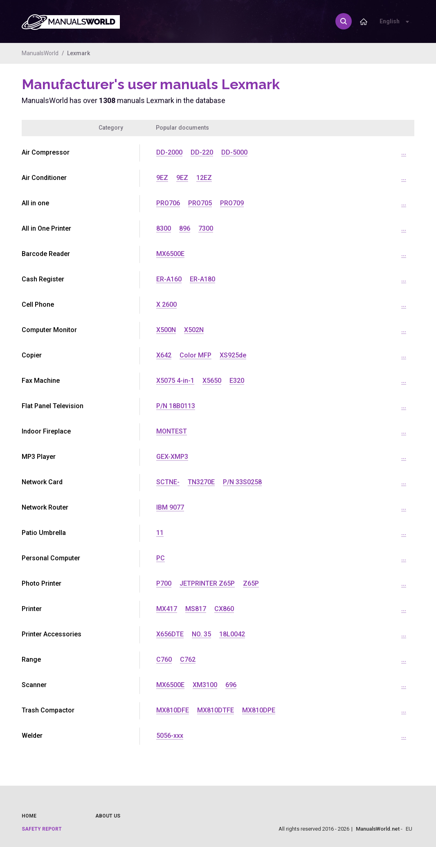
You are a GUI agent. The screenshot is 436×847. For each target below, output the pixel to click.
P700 (163, 583)
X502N (194, 330)
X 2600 (166, 304)
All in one (35, 203)
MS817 (195, 609)
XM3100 (205, 685)
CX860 (224, 609)
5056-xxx (169, 735)
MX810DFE (172, 710)
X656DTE (170, 634)
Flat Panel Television (52, 406)
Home (29, 816)
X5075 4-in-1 (175, 380)
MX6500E (170, 254)
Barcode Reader (46, 254)
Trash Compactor (48, 710)
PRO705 (200, 203)
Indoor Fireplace (46, 431)
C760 (164, 659)
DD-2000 (169, 152)
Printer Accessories (51, 634)
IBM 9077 (170, 507)
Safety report (42, 829)
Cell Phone (38, 304)
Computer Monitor (49, 330)
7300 (205, 228)
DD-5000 (234, 152)
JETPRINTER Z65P (207, 583)
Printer (32, 609)
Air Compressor (46, 152)
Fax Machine (41, 380)
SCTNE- (168, 482)
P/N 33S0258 (242, 482)
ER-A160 (169, 279)
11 (160, 533)
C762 (188, 659)
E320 (236, 380)
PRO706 (168, 203)
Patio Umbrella (44, 533)
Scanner (34, 685)
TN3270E (201, 482)
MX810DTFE (215, 710)
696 (230, 685)
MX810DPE (258, 710)
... (403, 152)
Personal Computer (51, 558)
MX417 (166, 609)
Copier (32, 355)
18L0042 (232, 634)
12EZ (204, 178)
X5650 (211, 380)
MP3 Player (39, 457)
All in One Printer (46, 228)
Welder (32, 735)
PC (160, 558)
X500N (166, 330)
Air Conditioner (44, 178)
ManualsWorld (40, 53)
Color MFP (195, 355)
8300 (163, 228)
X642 (163, 355)
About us (107, 816)
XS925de (233, 355)
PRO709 (232, 203)
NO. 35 (201, 634)
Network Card (42, 482)
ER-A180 (202, 279)
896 (184, 228)
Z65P (251, 583)
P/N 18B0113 (175, 406)
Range (31, 659)
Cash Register (43, 279)
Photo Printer (41, 583)
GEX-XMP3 (172, 457)
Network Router (45, 507)
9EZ (162, 178)
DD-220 (202, 152)
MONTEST (171, 431)
